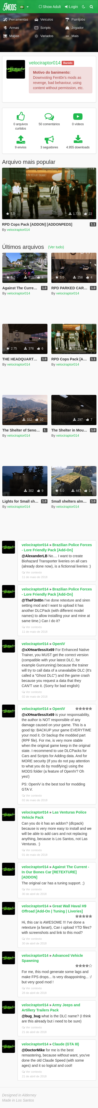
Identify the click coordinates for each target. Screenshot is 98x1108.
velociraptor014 (45, 62)
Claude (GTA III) (65, 1044)
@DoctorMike (33, 1050)
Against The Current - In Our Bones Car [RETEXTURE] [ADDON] (55, 872)
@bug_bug (31, 1016)
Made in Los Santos (18, 1100)
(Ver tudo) (56, 247)
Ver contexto (32, 572)
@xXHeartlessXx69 (38, 650)
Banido (67, 62)
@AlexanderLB (34, 556)
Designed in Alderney (19, 1095)
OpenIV (58, 644)
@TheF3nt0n (32, 600)
